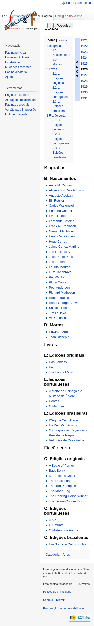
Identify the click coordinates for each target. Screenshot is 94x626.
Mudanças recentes (18, 67)
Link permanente (16, 114)
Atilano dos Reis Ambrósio (67, 190)
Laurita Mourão (59, 267)
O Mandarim (57, 406)
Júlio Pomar (57, 262)
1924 (84, 57)
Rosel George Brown (64, 303)
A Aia (52, 520)
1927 (84, 75)
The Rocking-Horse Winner (68, 496)
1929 (84, 86)
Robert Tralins (59, 298)
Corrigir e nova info (68, 16)
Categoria (53, 554)
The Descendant (60, 481)
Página (47, 16)
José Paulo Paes (61, 257)
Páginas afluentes (17, 95)
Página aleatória (16, 72)
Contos (54, 401)
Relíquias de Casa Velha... (68, 440)
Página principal (15, 52)
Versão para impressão (20, 109)
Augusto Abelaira (61, 195)
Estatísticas (12, 62)
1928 (84, 81)
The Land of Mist (61, 372)
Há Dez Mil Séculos (63, 425)
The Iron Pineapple (62, 486)
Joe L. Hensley (59, 252)
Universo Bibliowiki (17, 57)
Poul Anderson (59, 287)
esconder (63, 40)
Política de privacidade (57, 591)
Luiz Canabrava (60, 272)
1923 (84, 52)
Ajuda (9, 77)
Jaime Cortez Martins (64, 246)
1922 (84, 46)
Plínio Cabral (58, 282)
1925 (84, 63)
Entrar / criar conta (78, 3)
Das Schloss (58, 362)
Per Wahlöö (57, 277)
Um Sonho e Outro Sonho (67, 544)
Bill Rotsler (56, 200)
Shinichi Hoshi (59, 308)
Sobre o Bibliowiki (54, 599)
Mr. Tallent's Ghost (62, 476)
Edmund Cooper (60, 211)
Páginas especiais (17, 104)
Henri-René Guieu (62, 236)
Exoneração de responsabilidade (63, 608)
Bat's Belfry (57, 470)
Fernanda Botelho (61, 221)
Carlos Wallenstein (62, 205)
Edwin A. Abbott (60, 332)
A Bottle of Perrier (61, 465)
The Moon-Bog (59, 491)
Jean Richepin (59, 337)
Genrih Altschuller (61, 231)
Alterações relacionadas (21, 100)
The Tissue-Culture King (66, 501)
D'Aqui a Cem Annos (63, 420)
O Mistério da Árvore (63, 530)
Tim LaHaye (57, 313)
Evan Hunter (58, 216)
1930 (84, 92)
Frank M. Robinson (62, 226)
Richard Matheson (62, 292)
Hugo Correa (58, 241)
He (51, 367)
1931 (84, 98)
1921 (84, 40)
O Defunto (56, 525)
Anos (66, 554)
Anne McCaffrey (60, 185)
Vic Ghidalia (57, 318)
